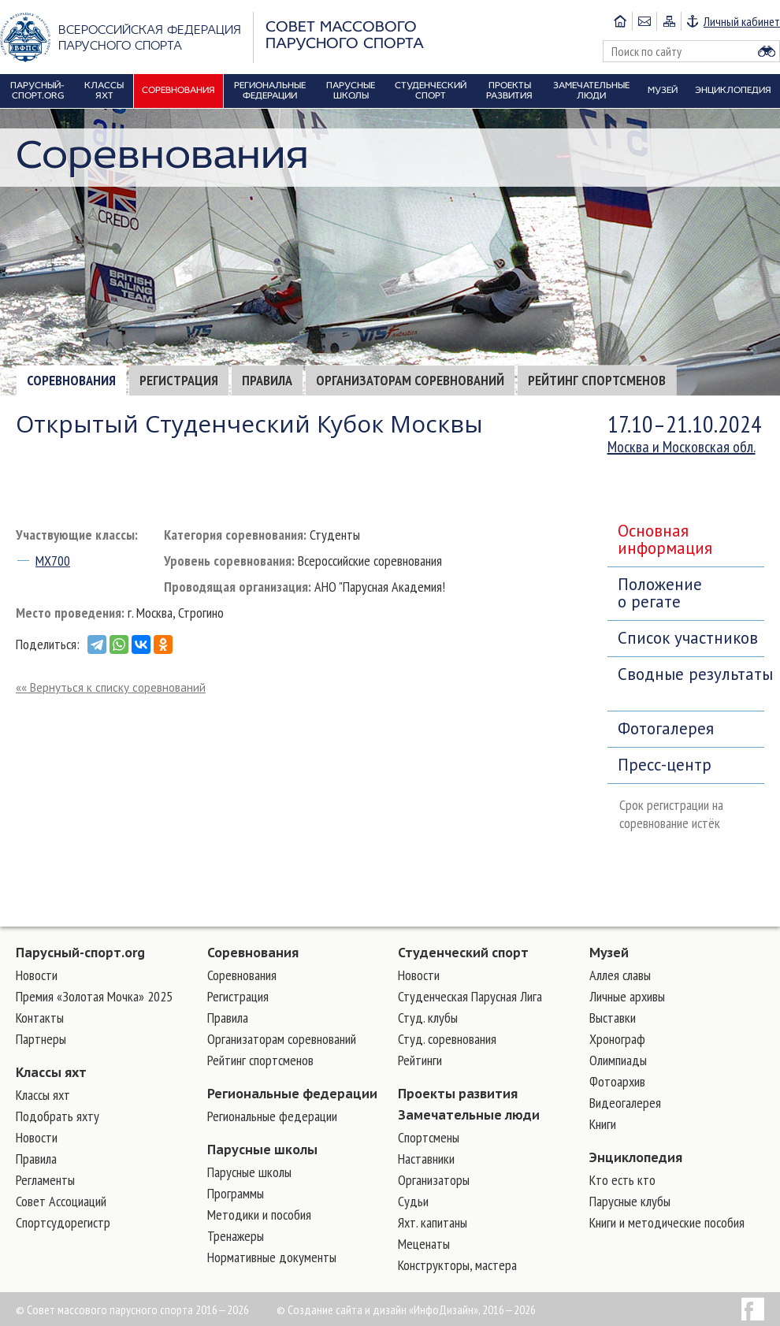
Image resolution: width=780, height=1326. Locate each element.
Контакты (40, 1017)
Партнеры (41, 1039)
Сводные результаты (691, 674)
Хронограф (617, 1039)
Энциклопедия (635, 1157)
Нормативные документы (271, 1257)
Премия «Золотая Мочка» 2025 (94, 996)
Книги (602, 1124)
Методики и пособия (259, 1214)
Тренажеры (235, 1236)
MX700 (52, 561)
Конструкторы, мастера (457, 1265)
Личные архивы (627, 996)
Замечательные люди (469, 1115)
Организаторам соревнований (410, 380)
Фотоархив (617, 1081)
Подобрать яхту (57, 1116)
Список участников (688, 637)
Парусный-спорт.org (80, 952)
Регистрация (178, 380)
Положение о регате (660, 593)
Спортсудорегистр (63, 1222)
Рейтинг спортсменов (597, 380)
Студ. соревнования (447, 1039)
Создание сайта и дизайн (347, 1309)
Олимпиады (618, 1060)
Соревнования (71, 380)
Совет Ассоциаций (61, 1201)
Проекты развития (458, 1093)
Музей (609, 952)
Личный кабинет (742, 21)
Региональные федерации (292, 1093)
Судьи (413, 1201)
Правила (267, 380)
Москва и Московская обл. (681, 446)
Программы (235, 1193)
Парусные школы (262, 1149)
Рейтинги (420, 1060)
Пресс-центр (664, 764)
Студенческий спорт (463, 952)
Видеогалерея (625, 1103)
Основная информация (665, 539)
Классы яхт (51, 1072)
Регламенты (45, 1180)
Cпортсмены (428, 1137)
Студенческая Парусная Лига (470, 996)
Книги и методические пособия (667, 1222)
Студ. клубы (428, 1017)
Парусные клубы (629, 1201)
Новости (37, 975)
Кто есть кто (622, 1180)
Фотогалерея (666, 728)
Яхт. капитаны (432, 1222)
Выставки (612, 1017)
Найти (766, 51)
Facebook (752, 1309)
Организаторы (434, 1180)
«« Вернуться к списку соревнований (111, 687)
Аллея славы (620, 975)
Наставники (426, 1159)
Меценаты (424, 1244)
